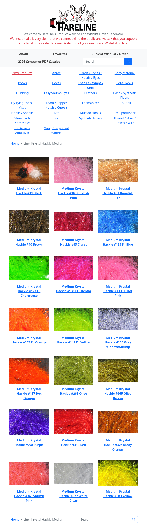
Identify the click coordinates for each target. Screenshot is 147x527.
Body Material (125, 73)
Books (22, 83)
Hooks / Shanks (22, 113)
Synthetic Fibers (90, 118)
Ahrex (56, 73)
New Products (22, 73)
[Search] (103, 61)
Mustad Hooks (90, 113)
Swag (56, 118)
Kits (56, 113)
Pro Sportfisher (124, 113)
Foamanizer (90, 103)
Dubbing (22, 93)
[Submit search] (128, 61)
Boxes (56, 83)
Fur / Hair (124, 103)
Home (15, 143)
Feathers (90, 93)
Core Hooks (124, 83)
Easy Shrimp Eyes (56, 93)
